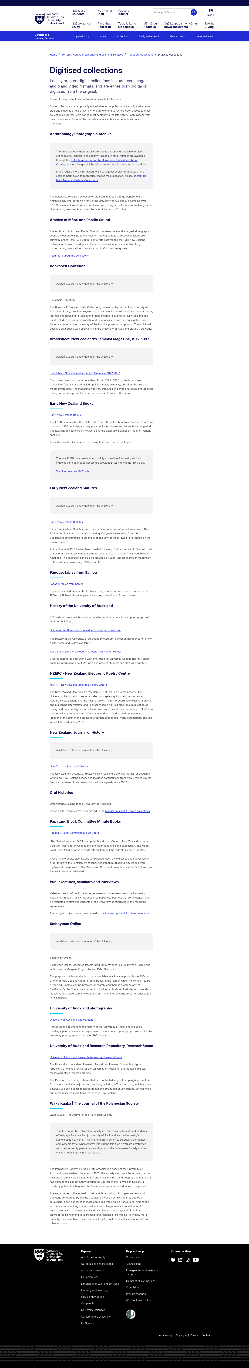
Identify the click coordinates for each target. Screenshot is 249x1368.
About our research (92, 1270)
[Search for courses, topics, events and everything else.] (174, 12)
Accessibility (165, 1335)
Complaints (132, 1287)
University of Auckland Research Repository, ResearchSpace (86, 1057)
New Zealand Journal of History (69, 766)
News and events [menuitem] (205, 36)
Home (53, 54)
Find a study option (92, 1296)
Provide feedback (136, 1293)
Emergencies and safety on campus (142, 1272)
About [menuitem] (103, 36)
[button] (210, 12)
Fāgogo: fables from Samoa (67, 583)
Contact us (132, 1257)
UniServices (88, 1323)
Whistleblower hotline (138, 1300)
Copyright (181, 1335)
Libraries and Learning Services (44, 36)
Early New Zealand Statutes (66, 522)
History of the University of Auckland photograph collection (85, 630)
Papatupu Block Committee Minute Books (74, 832)
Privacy (194, 1335)
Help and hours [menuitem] (178, 36)
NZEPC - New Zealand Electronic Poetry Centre (78, 684)
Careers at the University (96, 1316)
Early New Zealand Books (65, 414)
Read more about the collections (69, 255)
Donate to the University (140, 1280)
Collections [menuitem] (122, 36)
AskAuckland (133, 1263)
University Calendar (93, 1310)
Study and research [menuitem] (149, 36)
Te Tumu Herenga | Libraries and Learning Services (92, 54)
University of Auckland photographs (71, 1019)
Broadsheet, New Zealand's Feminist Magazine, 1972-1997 (85, 373)
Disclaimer (207, 1335)
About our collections (140, 54)
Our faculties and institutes (97, 1263)
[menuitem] (78, 12)
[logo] (49, 18)
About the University (93, 1257)
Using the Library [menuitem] (81, 36)
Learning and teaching (94, 1290)
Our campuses (89, 1277)
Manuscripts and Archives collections (127, 811)
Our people (87, 1303)
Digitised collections (170, 54)
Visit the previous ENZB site (72, 471)
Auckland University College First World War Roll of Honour (85, 651)
